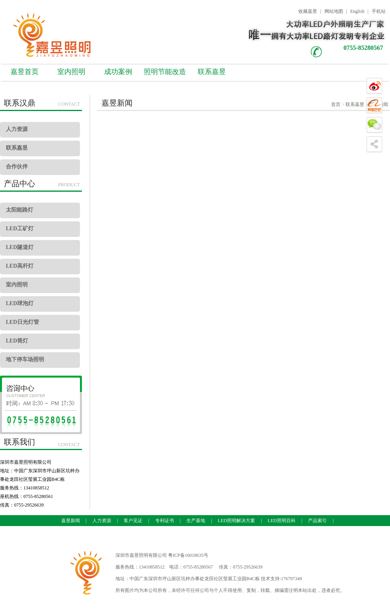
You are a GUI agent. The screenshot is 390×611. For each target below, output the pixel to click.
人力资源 (17, 129)
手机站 (379, 11)
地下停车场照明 (25, 359)
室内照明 (71, 72)
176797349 (291, 578)
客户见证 (133, 520)
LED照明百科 (281, 520)
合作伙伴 (17, 167)
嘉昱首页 (25, 72)
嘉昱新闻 (70, 520)
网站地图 (333, 11)
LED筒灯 (17, 341)
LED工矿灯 (20, 228)
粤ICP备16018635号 (188, 555)
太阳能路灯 (19, 210)
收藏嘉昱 (307, 11)
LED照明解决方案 (236, 520)
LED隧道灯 (20, 247)
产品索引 (317, 520)
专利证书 (164, 520)
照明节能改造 (165, 72)
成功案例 (118, 72)
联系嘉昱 (212, 72)
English (357, 11)
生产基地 (195, 520)
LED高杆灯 (20, 266)
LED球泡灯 (20, 303)
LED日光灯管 (22, 322)
